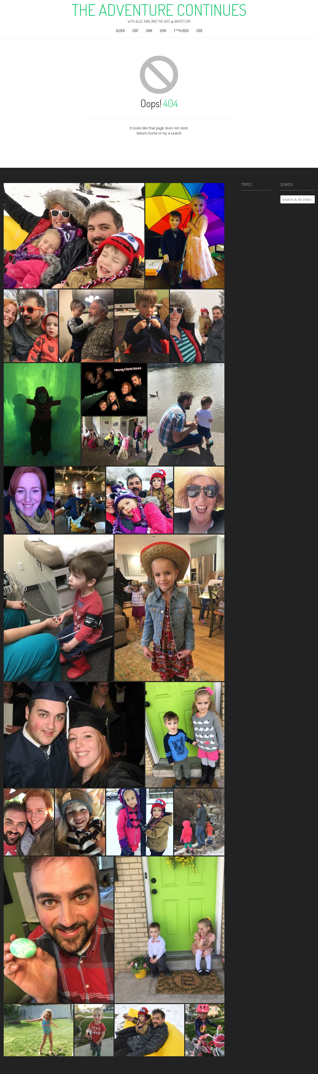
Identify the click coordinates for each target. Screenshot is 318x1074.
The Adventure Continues (159, 9)
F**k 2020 (181, 31)
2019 (163, 31)
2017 (135, 31)
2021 (199, 31)
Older (120, 31)
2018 (149, 31)
